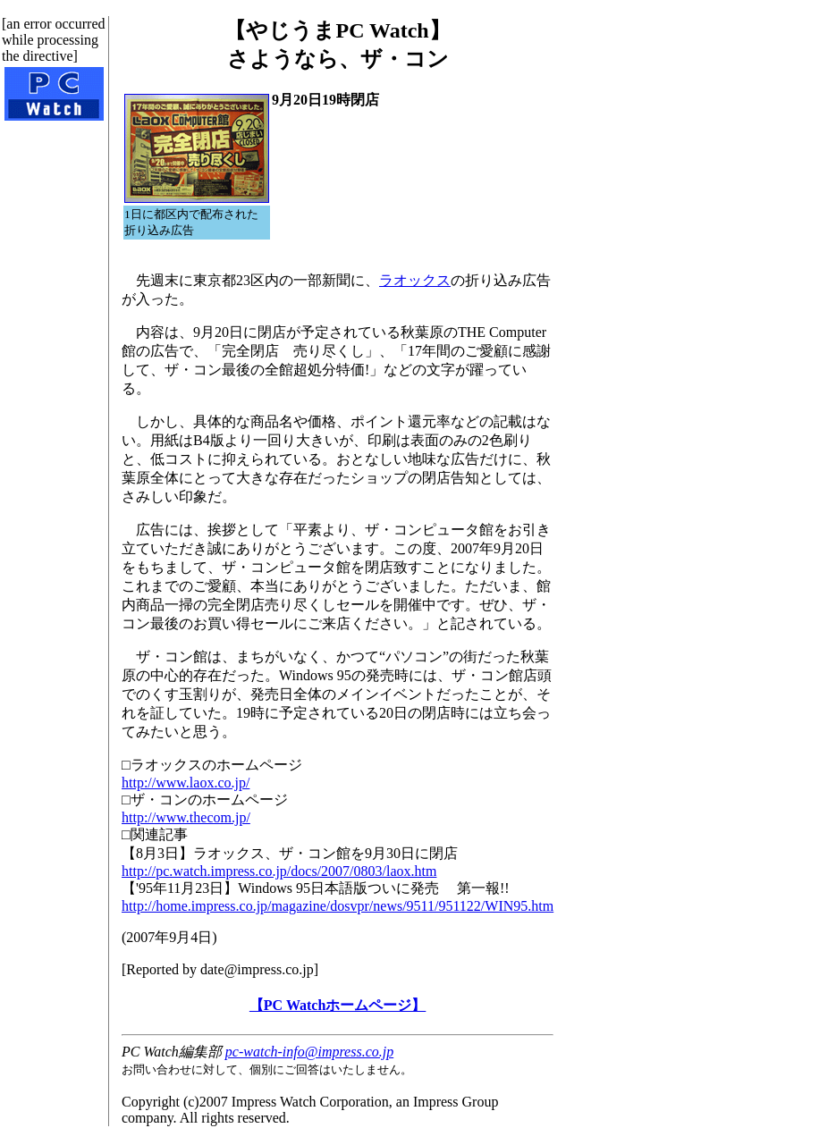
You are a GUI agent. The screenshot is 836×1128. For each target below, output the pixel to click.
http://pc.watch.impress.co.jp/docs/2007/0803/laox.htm (279, 871)
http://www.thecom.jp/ (186, 817)
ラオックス (415, 280)
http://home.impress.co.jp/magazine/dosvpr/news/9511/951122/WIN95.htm (337, 905)
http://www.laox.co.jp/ (185, 782)
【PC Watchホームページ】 (337, 1005)
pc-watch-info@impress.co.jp (309, 1051)
